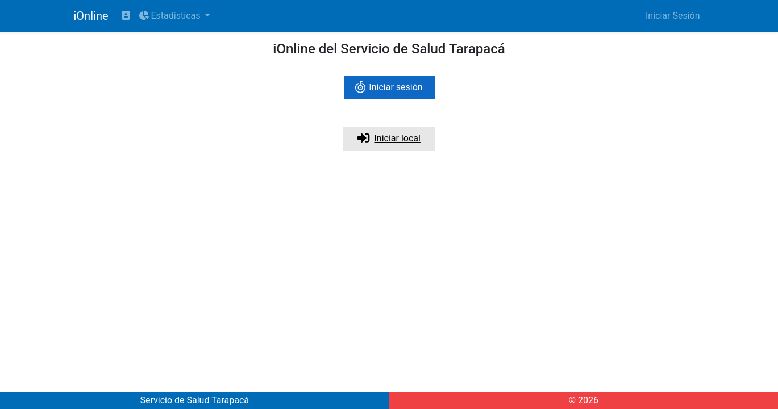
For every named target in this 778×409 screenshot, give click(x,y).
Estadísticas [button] (171, 15)
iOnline (91, 16)
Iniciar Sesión (673, 15)
